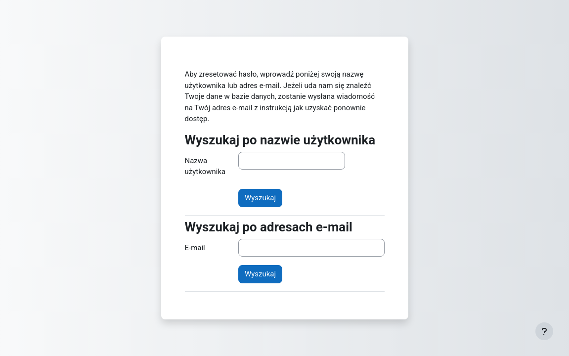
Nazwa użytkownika (205, 166)
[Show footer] (544, 331)
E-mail (195, 247)
